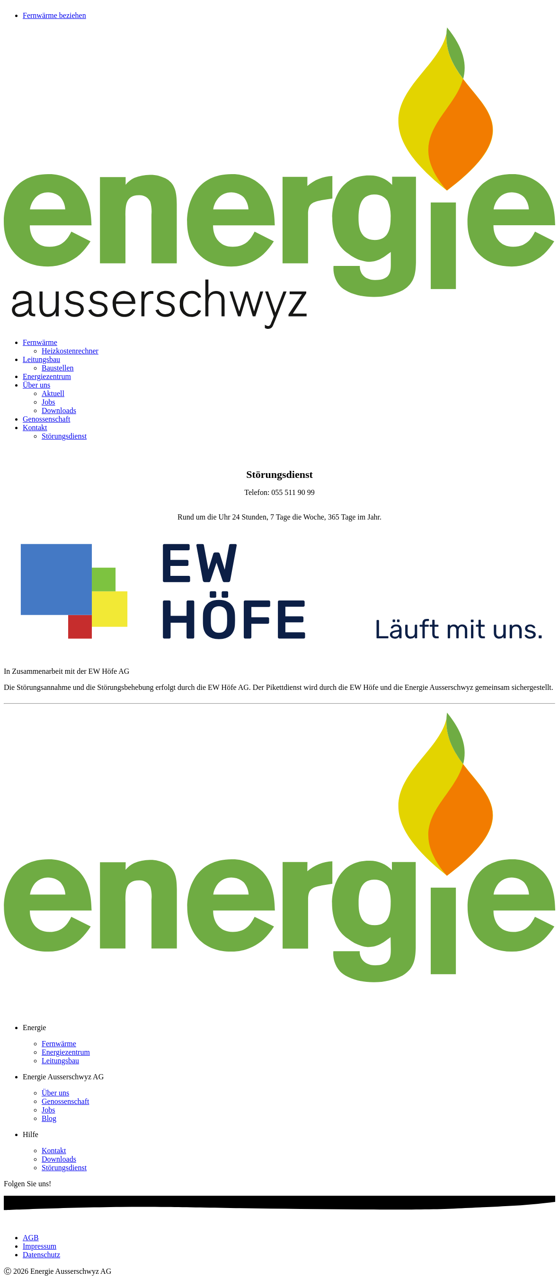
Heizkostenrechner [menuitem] (70, 351)
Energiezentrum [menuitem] (47, 376)
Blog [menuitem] (49, 1118)
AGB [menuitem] (31, 1238)
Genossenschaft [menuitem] (46, 419)
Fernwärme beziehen (54, 15)
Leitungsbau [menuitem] (41, 359)
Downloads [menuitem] (59, 410)
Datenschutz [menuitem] (41, 1255)
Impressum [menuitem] (39, 1246)
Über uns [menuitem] (36, 385)
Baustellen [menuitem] (58, 368)
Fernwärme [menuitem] (40, 342)
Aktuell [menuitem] (53, 393)
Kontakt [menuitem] (35, 427)
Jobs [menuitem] (48, 402)
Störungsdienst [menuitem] (64, 436)
